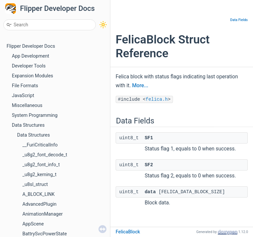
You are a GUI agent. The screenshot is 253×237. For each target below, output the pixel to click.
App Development (30, 56)
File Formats (25, 86)
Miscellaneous (27, 105)
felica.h (157, 99)
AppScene (33, 224)
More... (140, 86)
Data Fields (239, 20)
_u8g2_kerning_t (39, 174)
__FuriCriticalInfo (40, 145)
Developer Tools (28, 66)
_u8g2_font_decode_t (44, 155)
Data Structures (28, 125)
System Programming (35, 115)
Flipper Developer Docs (57, 8)
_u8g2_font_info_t (41, 165)
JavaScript (23, 95)
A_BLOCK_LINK (38, 194)
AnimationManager (42, 214)
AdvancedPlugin (39, 204)
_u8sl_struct (35, 184)
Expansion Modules (32, 76)
